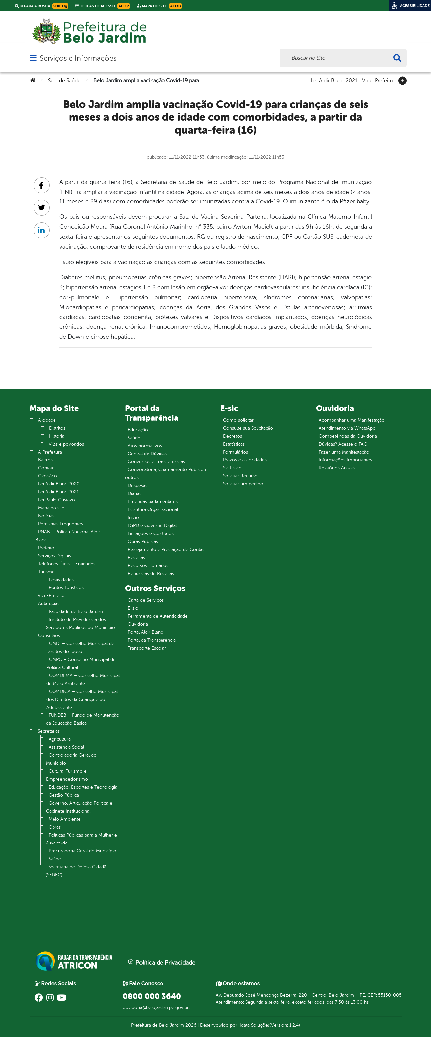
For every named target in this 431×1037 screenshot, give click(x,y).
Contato (46, 467)
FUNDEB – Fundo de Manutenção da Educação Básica (82, 719)
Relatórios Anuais (337, 467)
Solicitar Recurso (240, 475)
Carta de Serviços (146, 600)
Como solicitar (238, 420)
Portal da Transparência (152, 640)
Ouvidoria (138, 624)
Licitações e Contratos (151, 533)
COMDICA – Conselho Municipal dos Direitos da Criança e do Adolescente (82, 699)
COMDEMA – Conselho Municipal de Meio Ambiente (83, 679)
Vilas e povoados (66, 444)
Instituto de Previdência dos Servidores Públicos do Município (80, 623)
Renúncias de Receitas (151, 573)
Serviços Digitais (54, 555)
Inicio (133, 517)
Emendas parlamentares (153, 501)
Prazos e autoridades (245, 459)
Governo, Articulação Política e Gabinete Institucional (79, 807)
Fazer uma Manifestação (344, 452)
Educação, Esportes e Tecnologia (83, 787)
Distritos (57, 428)
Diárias (134, 493)
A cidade (47, 420)
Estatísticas (234, 444)
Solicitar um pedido (243, 483)
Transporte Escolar (147, 648)
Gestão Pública (64, 795)
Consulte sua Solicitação (248, 428)
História (56, 436)
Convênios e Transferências (156, 461)
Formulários (235, 452)
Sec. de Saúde (64, 81)
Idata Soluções (255, 1025)
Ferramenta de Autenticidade (158, 616)
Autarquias (48, 603)
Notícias (46, 515)
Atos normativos (145, 445)
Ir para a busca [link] (41, 6)
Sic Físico (232, 467)
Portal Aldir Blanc (145, 632)
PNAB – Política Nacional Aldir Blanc (67, 535)
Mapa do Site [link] (159, 6)
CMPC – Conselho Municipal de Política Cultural (81, 663)
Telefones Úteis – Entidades (66, 563)
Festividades (61, 579)
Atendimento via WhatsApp (347, 428)
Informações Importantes (345, 459)
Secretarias (49, 731)
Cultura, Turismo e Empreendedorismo (67, 775)
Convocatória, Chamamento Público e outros (166, 473)
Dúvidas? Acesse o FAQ (343, 444)
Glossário (47, 475)
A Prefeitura (50, 452)
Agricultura (60, 739)
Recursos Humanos (148, 565)
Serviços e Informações (78, 58)
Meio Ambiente (65, 819)
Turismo (46, 571)
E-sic (133, 608)
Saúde (55, 858)
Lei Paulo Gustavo (56, 499)
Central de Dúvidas (147, 453)
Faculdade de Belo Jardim (76, 611)
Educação (138, 429)
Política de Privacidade (161, 962)
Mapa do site (51, 507)
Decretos (232, 436)
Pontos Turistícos (66, 587)
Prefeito (46, 547)
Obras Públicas (143, 541)
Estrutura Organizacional (153, 509)
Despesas (137, 485)
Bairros (45, 459)
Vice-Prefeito (377, 80)
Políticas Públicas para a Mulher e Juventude (81, 839)
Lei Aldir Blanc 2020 (59, 483)
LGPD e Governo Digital (152, 525)
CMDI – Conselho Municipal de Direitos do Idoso (80, 647)
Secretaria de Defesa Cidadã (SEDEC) (76, 870)
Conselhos (49, 635)
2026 (190, 1025)
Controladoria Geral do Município (71, 759)
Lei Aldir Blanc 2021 (334, 80)
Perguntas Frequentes (60, 523)
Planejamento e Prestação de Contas (166, 549)
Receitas (136, 557)
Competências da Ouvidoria (348, 436)
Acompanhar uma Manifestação (352, 420)
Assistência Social (66, 747)
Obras (55, 827)
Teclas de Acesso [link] (102, 6)
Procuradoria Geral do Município (82, 850)
